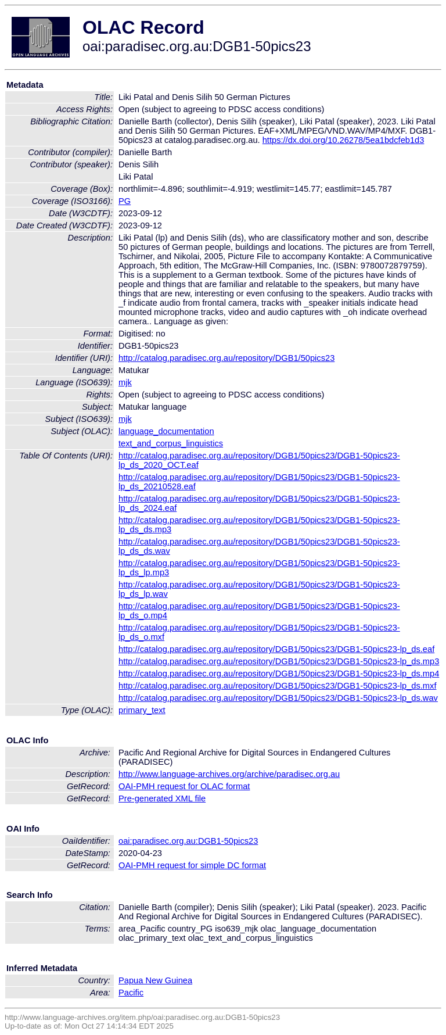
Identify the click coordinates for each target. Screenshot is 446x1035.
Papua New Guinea (155, 980)
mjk (125, 382)
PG (124, 201)
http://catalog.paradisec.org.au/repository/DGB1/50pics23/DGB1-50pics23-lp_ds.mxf (277, 685)
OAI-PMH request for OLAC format (184, 786)
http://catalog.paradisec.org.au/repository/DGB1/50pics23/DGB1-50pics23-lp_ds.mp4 (278, 673)
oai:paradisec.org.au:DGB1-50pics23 (188, 841)
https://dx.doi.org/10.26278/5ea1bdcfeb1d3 (343, 140)
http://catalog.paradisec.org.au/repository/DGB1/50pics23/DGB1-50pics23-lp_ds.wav (278, 698)
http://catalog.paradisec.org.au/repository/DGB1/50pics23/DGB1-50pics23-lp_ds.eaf (276, 649)
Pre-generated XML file (162, 798)
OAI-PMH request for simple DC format (192, 865)
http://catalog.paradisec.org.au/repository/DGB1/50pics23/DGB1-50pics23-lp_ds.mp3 (278, 661)
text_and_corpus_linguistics (170, 443)
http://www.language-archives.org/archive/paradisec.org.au (229, 774)
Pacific (130, 992)
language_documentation (166, 431)
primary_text (142, 710)
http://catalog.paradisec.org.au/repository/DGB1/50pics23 (226, 358)
